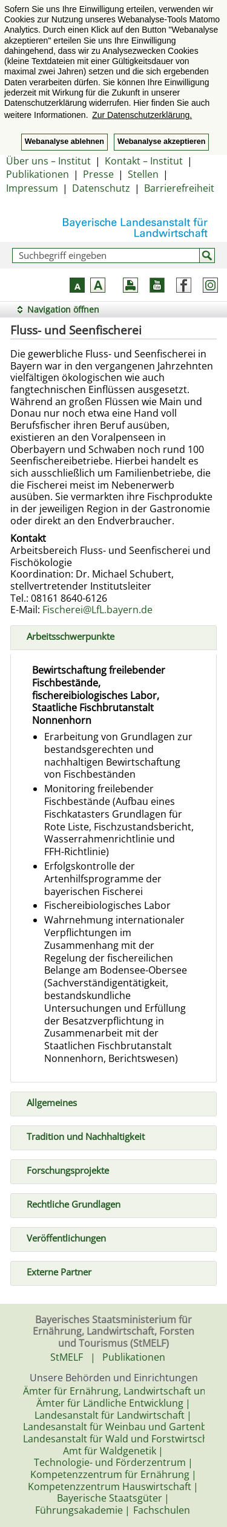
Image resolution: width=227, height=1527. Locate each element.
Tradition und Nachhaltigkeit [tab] (81, 1135)
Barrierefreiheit (179, 188)
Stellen (143, 174)
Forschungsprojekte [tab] (63, 1169)
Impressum (32, 188)
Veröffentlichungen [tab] (61, 1236)
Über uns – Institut (48, 161)
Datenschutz (101, 188)
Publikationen (37, 174)
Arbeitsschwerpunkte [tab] (65, 635)
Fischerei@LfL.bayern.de (97, 609)
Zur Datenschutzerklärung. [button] (142, 115)
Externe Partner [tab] (54, 1270)
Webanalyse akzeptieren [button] (161, 141)
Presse (98, 174)
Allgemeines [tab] (47, 1101)
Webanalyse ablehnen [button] (64, 141)
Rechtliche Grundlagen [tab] (68, 1203)
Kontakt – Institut (144, 161)
